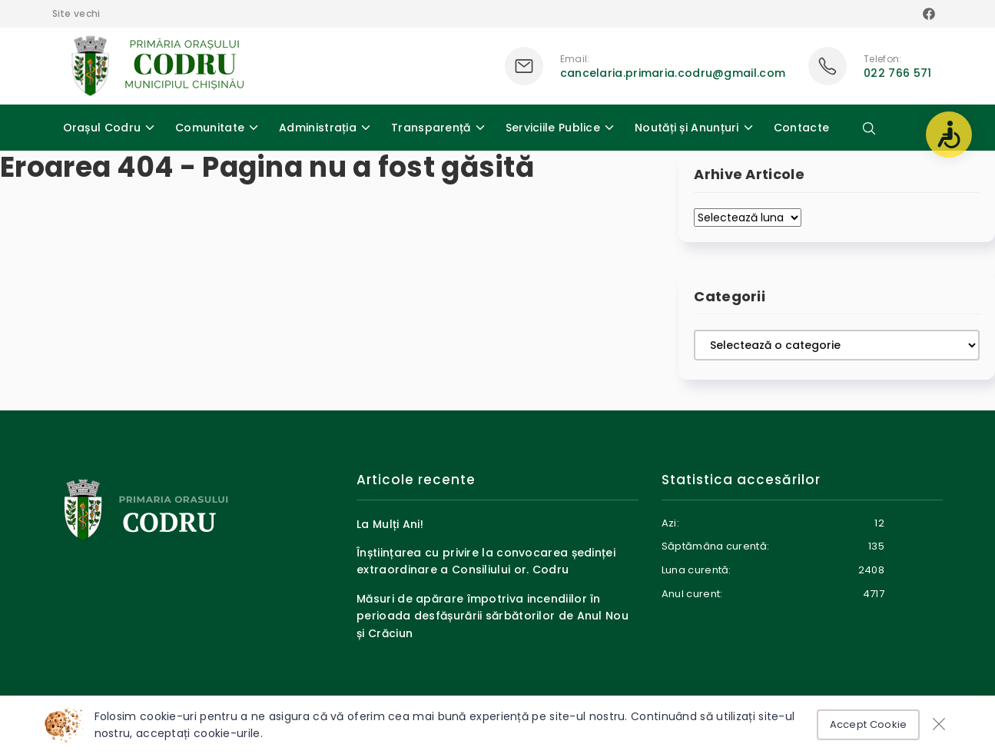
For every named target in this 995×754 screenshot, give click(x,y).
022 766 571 (897, 73)
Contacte (801, 127)
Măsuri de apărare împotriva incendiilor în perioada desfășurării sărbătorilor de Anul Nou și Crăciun (493, 616)
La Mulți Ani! (390, 524)
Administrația (318, 127)
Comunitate (209, 127)
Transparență (431, 127)
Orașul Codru (102, 127)
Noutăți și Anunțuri (687, 127)
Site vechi (76, 13)
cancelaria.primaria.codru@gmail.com (673, 73)
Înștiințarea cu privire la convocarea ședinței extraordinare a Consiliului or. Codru (486, 561)
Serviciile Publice (553, 127)
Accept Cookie (868, 724)
